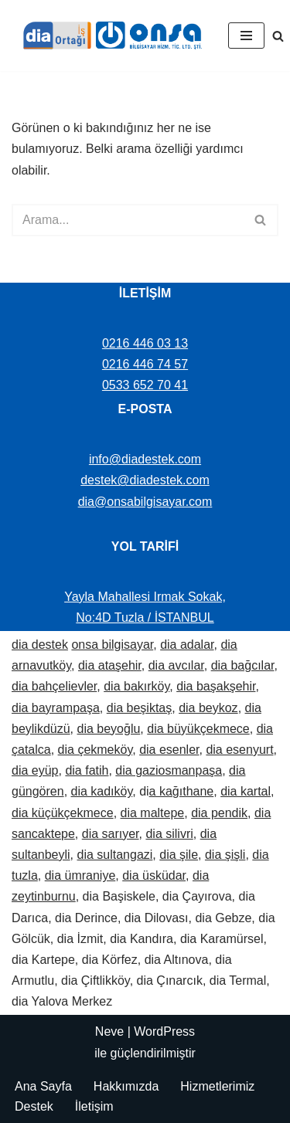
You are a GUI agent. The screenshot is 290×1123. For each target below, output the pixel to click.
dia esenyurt (239, 749)
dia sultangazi (115, 854)
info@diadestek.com (145, 459)
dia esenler (169, 749)
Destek (34, 1106)
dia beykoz (208, 707)
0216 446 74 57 (145, 364)
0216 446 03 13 (145, 343)
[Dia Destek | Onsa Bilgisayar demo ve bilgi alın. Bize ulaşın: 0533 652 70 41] (108, 35)
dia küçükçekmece (63, 812)
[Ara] (278, 36)
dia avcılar (176, 665)
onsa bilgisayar (112, 644)
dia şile (178, 854)
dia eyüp (35, 770)
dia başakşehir (215, 686)
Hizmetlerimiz (217, 1086)
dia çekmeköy (95, 749)
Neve (109, 1031)
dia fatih (86, 770)
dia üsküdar (154, 875)
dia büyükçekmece (198, 728)
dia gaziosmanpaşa (168, 770)
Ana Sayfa (43, 1086)
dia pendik (219, 812)
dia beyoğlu (109, 728)
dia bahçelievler (54, 686)
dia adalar (186, 644)
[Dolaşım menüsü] (246, 35)
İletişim (94, 1106)
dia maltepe (153, 812)
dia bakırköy (136, 686)
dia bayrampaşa (56, 707)
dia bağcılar (243, 665)
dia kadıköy (102, 791)
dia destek (40, 644)
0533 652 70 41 (145, 385)
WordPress (164, 1031)
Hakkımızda (126, 1086)
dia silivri (169, 833)
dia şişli (225, 854)
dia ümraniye (80, 875)
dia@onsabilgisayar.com (145, 501)
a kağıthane (181, 791)
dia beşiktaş (139, 707)
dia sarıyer (110, 833)
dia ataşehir (110, 665)
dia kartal (245, 791)
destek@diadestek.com (145, 480)
